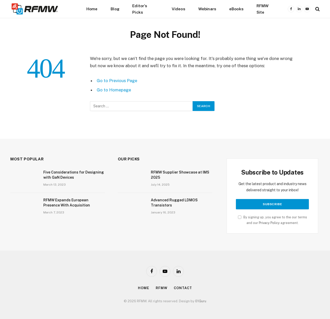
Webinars (207, 8)
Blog (115, 8)
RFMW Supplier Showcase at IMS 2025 (180, 174)
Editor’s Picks (139, 8)
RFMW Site (263, 8)
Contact (183, 288)
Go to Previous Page (117, 80)
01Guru (200, 301)
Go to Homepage (114, 89)
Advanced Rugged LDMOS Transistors (174, 202)
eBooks (236, 8)
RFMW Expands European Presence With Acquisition (66, 202)
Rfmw (162, 288)
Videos (178, 8)
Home (92, 8)
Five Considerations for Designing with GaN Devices (73, 174)
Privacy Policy (269, 223)
